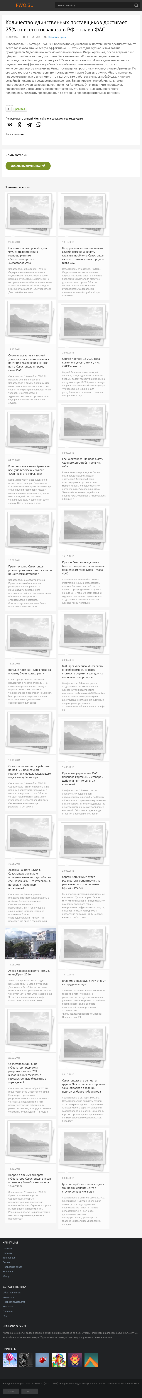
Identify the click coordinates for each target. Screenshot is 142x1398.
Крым (63, 37)
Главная (7, 1248)
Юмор (6, 1276)
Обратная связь (12, 1292)
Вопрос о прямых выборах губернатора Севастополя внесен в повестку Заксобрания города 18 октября (29, 1180)
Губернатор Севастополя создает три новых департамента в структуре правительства (83, 1187)
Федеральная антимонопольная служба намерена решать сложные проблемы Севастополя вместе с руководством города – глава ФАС (83, 255)
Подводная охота (12, 1267)
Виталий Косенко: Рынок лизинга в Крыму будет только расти (29, 671)
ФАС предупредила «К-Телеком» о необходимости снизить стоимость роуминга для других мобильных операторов (82, 671)
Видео (6, 1262)
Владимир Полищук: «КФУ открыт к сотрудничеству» (84, 982)
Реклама (8, 1306)
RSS (5, 1315)
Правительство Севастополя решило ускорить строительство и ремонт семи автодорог (30, 570)
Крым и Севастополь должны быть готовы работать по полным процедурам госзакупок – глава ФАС (83, 567)
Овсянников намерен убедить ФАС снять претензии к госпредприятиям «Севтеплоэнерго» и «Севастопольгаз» (27, 255)
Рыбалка (8, 1271)
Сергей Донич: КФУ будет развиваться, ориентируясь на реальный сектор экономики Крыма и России (81, 882)
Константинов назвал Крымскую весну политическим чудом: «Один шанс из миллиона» (29, 469)
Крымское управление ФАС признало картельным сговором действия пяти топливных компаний (82, 778)
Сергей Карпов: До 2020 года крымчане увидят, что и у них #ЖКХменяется (81, 362)
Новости (53, 37)
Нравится (19, 109)
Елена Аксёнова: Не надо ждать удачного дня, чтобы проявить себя (82, 462)
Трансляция (9, 1257)
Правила (8, 1311)
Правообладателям (14, 1301)
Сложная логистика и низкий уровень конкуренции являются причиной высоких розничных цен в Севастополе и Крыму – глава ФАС (28, 362)
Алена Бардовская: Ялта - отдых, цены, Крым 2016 (28, 972)
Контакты (8, 1297)
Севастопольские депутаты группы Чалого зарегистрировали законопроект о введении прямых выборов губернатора (83, 1086)
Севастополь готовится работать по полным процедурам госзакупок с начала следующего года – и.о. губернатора (29, 771)
